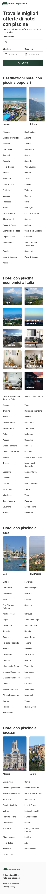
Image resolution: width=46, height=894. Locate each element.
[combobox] (23, 42)
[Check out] (36, 55)
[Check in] (16, 55)
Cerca (23, 62)
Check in (7, 49)
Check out (29, 49)
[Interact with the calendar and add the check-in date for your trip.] (6, 54)
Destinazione (8, 36)
